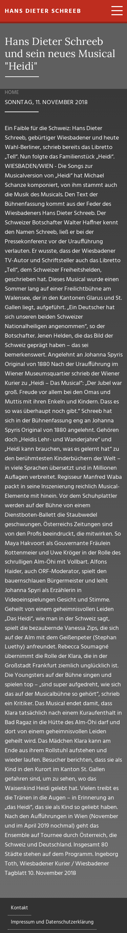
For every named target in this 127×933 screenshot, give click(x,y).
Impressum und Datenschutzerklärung (52, 922)
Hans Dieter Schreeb (43, 11)
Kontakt (19, 908)
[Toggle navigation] (115, 11)
